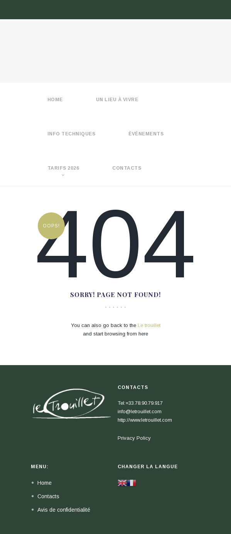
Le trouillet (149, 325)
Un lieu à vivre (117, 99)
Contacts (126, 168)
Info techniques (71, 134)
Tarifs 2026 (63, 168)
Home (44, 483)
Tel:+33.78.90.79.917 (140, 403)
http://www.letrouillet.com (145, 420)
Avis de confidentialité (63, 510)
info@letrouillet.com (140, 411)
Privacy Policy (134, 438)
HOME (55, 99)
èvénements (146, 134)
